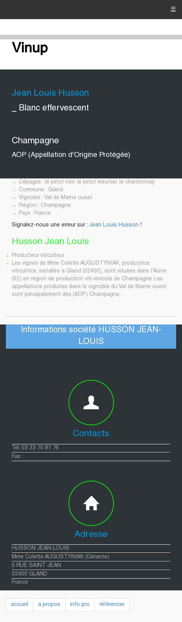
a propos (49, 605)
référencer (111, 605)
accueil (19, 605)
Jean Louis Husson (114, 225)
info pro (80, 605)
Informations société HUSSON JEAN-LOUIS (91, 336)
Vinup (30, 49)
